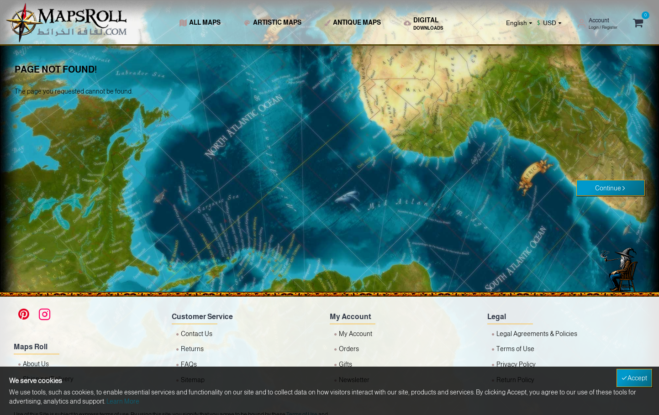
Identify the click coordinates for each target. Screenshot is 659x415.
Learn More (122, 401)
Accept (637, 378)
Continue (608, 188)
